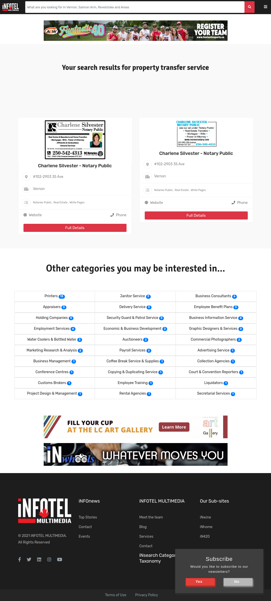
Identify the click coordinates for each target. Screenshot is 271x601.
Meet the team (151, 517)
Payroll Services (132, 350)
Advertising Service (214, 350)
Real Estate (60, 202)
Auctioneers (132, 339)
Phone (118, 215)
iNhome (206, 527)
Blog (143, 527)
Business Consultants (213, 296)
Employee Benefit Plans (213, 307)
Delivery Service (132, 307)
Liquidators (213, 383)
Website (35, 215)
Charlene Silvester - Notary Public (75, 166)
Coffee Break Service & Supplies (133, 361)
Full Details (74, 228)
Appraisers (52, 307)
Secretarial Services (213, 393)
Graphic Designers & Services (213, 328)
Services (146, 536)
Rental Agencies (132, 393)
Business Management (52, 361)
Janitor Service (132, 296)
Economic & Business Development (133, 328)
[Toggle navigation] (269, 7)
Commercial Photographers (213, 339)
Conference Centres (52, 372)
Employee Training (133, 383)
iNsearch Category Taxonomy (158, 558)
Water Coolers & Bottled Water (51, 339)
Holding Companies (52, 318)
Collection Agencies (213, 361)
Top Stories (88, 517)
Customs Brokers (52, 383)
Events (84, 536)
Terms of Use (115, 595)
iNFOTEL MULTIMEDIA (48, 536)
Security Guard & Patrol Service (132, 318)
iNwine (205, 517)
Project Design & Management (52, 393)
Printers (51, 296)
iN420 (205, 536)
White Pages (77, 202)
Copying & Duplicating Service (132, 372)
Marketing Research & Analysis (52, 350)
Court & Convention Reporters (213, 372)
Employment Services (51, 328)
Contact (85, 527)
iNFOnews (89, 501)
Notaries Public (42, 202)
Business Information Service (213, 318)
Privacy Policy (146, 595)
